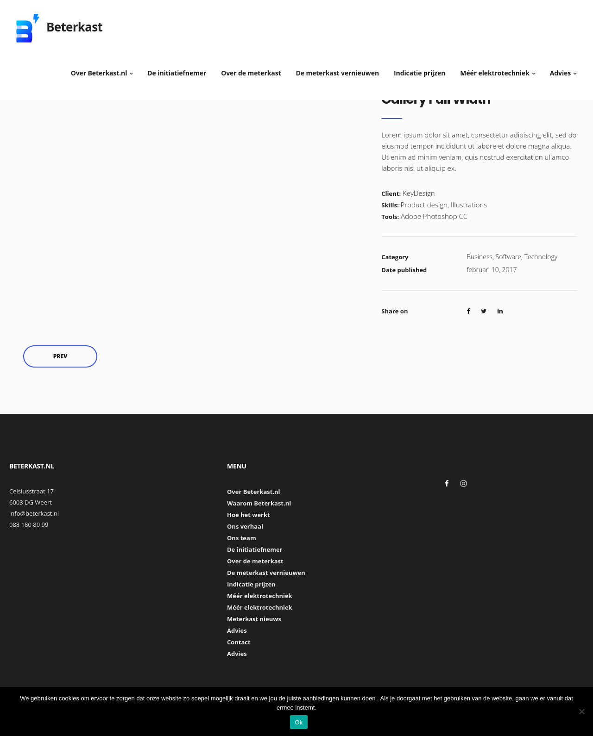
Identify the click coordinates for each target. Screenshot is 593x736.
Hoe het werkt (248, 515)
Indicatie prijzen (419, 69)
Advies (560, 69)
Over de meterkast (251, 69)
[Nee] (581, 711)
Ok (299, 722)
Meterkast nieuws (254, 619)
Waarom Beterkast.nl (259, 503)
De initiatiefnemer (176, 69)
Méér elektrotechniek (495, 69)
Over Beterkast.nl (99, 69)
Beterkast (74, 23)
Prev (60, 356)
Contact (239, 642)
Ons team (241, 538)
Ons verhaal (245, 526)
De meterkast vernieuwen (337, 69)
